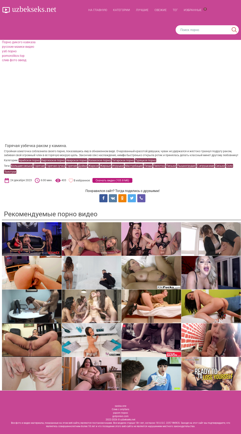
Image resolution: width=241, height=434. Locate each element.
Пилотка (159, 165)
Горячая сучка (55, 165)
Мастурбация (134, 165)
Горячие (71, 165)
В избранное (82, 180)
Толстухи (10, 171)
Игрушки (118, 165)
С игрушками (205, 165)
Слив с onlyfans (120, 409)
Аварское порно (76, 160)
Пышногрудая (186, 165)
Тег (175, 10)
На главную (97, 10)
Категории (121, 10)
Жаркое (93, 165)
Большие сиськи (21, 165)
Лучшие (142, 10)
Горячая (39, 165)
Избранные (195, 9)
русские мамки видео (18, 47)
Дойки (82, 165)
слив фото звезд (14, 60)
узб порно (9, 51)
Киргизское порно (53, 160)
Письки (171, 165)
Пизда (148, 165)
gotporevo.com (120, 416)
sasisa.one (120, 406)
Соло (229, 165)
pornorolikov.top (13, 56)
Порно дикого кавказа (19, 42)
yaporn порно (120, 413)
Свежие (160, 10)
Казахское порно (99, 160)
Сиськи (220, 165)
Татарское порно (123, 160)
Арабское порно (29, 160)
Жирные (105, 165)
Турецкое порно (145, 160)
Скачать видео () (112, 180)
